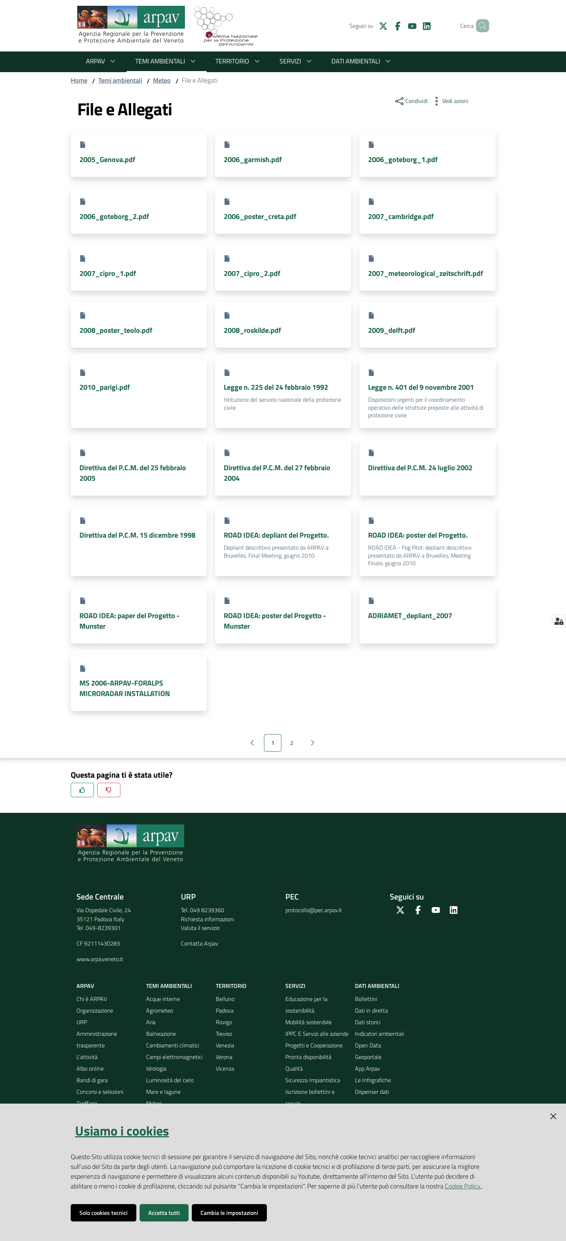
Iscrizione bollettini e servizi (310, 1097)
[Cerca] (480, 25)
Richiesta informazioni (207, 919)
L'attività (87, 1056)
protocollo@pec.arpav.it (313, 910)
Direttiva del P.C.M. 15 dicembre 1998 (137, 535)
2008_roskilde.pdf (252, 330)
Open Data (368, 1045)
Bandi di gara (92, 1080)
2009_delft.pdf (391, 330)
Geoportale (368, 1056)
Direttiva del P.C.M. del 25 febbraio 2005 (132, 473)
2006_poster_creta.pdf (260, 216)
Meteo (162, 80)
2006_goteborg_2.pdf (114, 216)
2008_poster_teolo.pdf (115, 330)
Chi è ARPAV (92, 998)
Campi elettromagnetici (174, 1056)
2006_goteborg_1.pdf (403, 159)
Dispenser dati (372, 1091)
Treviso (224, 1033)
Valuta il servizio (200, 927)
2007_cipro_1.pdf (107, 273)
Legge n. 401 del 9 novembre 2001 (421, 387)
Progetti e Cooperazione (314, 1045)
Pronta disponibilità (308, 1056)
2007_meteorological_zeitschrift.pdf (425, 273)
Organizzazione (95, 1010)
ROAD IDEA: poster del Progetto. (418, 535)
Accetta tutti (164, 1212)
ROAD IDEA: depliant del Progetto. (276, 535)
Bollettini (366, 998)
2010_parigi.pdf (104, 387)
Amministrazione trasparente (97, 1039)
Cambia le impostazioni (229, 1212)
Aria (151, 1022)
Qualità (294, 1068)
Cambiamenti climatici (172, 1045)
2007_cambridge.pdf (401, 216)
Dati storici (367, 1022)
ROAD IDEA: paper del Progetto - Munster (129, 621)
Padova (225, 1010)
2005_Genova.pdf (107, 159)
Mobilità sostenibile (308, 1022)
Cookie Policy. (463, 1186)
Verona (224, 1056)
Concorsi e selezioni (100, 1091)
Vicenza (225, 1068)
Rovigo (224, 1022)
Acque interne (163, 998)
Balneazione (161, 1033)
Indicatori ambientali (379, 1033)
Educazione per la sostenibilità (306, 1004)
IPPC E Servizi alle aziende (316, 1033)
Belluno (225, 998)
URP (82, 1022)
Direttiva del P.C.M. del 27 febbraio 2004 (277, 473)
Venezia (225, 1045)
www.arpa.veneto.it (100, 959)
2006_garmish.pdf (253, 159)
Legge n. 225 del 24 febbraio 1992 (276, 387)
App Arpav (367, 1068)
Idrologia (156, 1068)
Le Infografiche (373, 1080)
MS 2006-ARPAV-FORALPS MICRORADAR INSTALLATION (124, 688)
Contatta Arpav (199, 943)
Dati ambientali (362, 61)
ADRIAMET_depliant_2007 (410, 615)
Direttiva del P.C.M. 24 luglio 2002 (420, 467)
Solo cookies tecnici (103, 1212)
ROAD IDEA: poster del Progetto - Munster (275, 621)
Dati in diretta (371, 1010)
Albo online (90, 1068)
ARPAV (102, 61)
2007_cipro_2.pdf (252, 273)
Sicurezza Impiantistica (312, 1080)
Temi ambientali (166, 61)
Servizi (297, 61)
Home (79, 80)
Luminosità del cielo (170, 1080)
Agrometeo (159, 1010)
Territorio (238, 61)
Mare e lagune (163, 1091)
